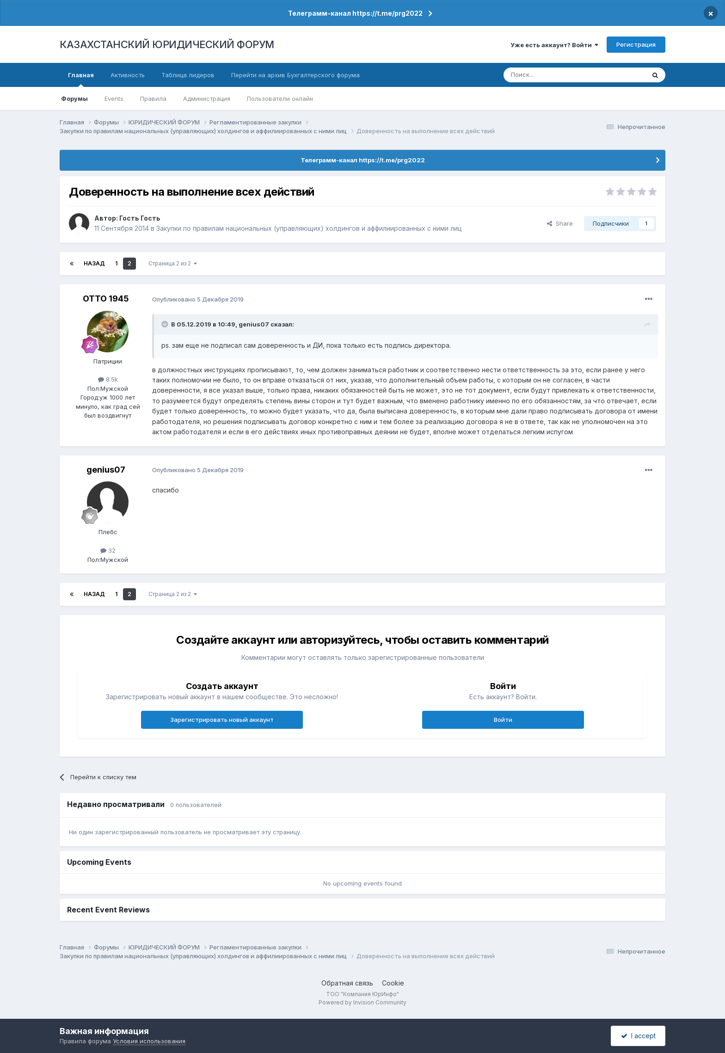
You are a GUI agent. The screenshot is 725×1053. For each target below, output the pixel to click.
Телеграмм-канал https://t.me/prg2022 (355, 13)
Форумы (74, 98)
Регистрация (636, 44)
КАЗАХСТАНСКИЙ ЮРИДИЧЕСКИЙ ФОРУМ (167, 44)
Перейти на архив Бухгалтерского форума (295, 75)
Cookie (393, 983)
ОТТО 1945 (106, 298)
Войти (503, 719)
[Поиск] (549, 75)
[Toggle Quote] (165, 324)
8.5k (108, 379)
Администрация (206, 98)
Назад (94, 263)
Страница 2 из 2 (172, 263)
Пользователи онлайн (280, 98)
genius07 (254, 324)
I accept (638, 1036)
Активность (128, 75)
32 (108, 550)
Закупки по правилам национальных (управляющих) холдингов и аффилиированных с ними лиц (309, 228)
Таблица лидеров (188, 75)
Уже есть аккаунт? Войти (554, 45)
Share (560, 223)
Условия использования (149, 1041)
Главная (81, 79)
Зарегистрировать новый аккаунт (222, 719)
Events (113, 98)
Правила (153, 98)
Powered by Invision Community (362, 1002)
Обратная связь (347, 983)
